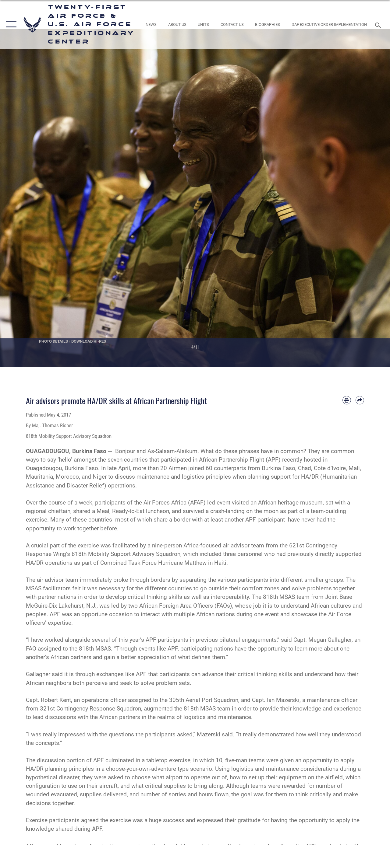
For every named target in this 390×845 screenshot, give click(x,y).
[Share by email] (360, 400)
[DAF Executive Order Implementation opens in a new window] (329, 24)
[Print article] (346, 400)
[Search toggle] (379, 24)
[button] (10, 24)
